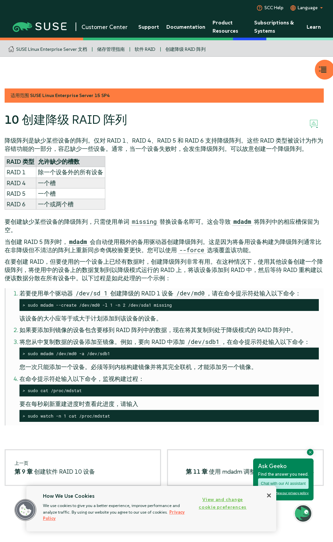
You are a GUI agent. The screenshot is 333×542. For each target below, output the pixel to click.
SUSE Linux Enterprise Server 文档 (51, 49)
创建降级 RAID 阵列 (185, 49)
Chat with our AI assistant (283, 483)
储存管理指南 (111, 49)
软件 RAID (145, 49)
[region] (151, 508)
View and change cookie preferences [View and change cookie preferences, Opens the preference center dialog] (223, 503)
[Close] (269, 495)
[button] (25, 510)
